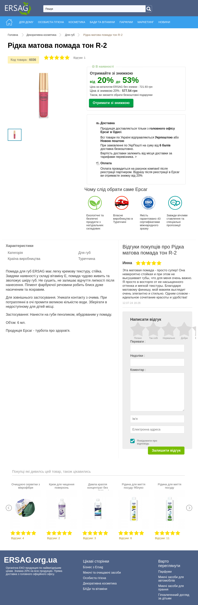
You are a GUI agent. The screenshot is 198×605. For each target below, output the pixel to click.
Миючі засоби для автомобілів (171, 578)
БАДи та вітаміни (95, 588)
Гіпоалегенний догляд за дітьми (173, 596)
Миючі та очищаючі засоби (102, 572)
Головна (13, 34)
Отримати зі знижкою (111, 103)
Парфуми (165, 571)
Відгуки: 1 (79, 57)
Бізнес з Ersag (93, 567)
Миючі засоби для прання (171, 587)
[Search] (148, 8)
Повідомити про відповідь (147, 442)
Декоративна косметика (41, 34)
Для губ (69, 34)
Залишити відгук (166, 450)
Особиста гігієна (94, 578)
